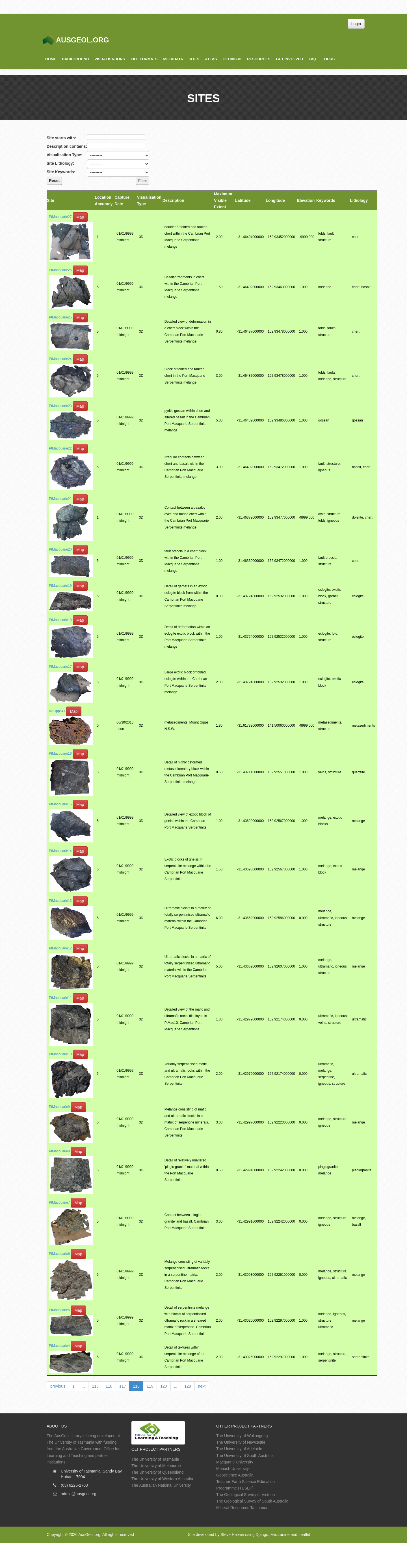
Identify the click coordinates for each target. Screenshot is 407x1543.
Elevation (306, 200)
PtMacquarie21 (60, 499)
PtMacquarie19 (60, 586)
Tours (328, 59)
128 (187, 1386)
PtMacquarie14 (60, 851)
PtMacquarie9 (59, 1107)
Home (50, 59)
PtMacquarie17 (60, 667)
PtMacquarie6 (59, 1254)
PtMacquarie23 (60, 406)
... (83, 1386)
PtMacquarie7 (59, 1202)
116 (109, 1386)
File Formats (144, 59)
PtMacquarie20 (60, 549)
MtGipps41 (57, 711)
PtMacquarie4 (59, 1346)
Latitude (242, 200)
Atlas (211, 59)
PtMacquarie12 (60, 948)
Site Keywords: (61, 172)
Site (50, 200)
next (201, 1386)
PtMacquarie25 (60, 317)
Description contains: (67, 146)
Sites (194, 59)
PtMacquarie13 (60, 901)
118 (136, 1386)
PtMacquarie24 (60, 359)
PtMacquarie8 (59, 1151)
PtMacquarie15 (60, 804)
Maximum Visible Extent (223, 200)
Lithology (359, 200)
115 (95, 1386)
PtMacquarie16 (60, 754)
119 (150, 1386)
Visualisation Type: (64, 155)
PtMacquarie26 (60, 270)
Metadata (173, 59)
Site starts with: (61, 138)
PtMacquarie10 (60, 1054)
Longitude (275, 200)
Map (80, 217)
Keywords (325, 200)
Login (356, 24)
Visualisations (109, 59)
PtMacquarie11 (60, 998)
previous (57, 1386)
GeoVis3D (232, 59)
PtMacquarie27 (60, 217)
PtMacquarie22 (60, 448)
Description (173, 200)
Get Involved (289, 59)
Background (75, 59)
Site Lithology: (60, 163)
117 (122, 1386)
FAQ (312, 59)
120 (163, 1386)
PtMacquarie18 (60, 620)
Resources (258, 59)
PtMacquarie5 (59, 1310)
